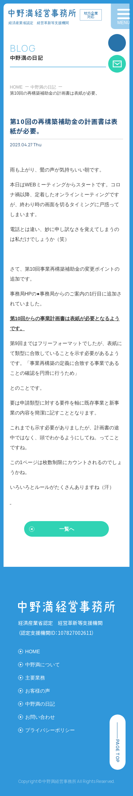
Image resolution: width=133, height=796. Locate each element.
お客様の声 (37, 691)
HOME (16, 87)
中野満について (42, 664)
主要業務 (35, 678)
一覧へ (66, 529)
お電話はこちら (117, 43)
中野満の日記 (43, 87)
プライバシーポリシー (50, 730)
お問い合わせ (117, 64)
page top (118, 751)
